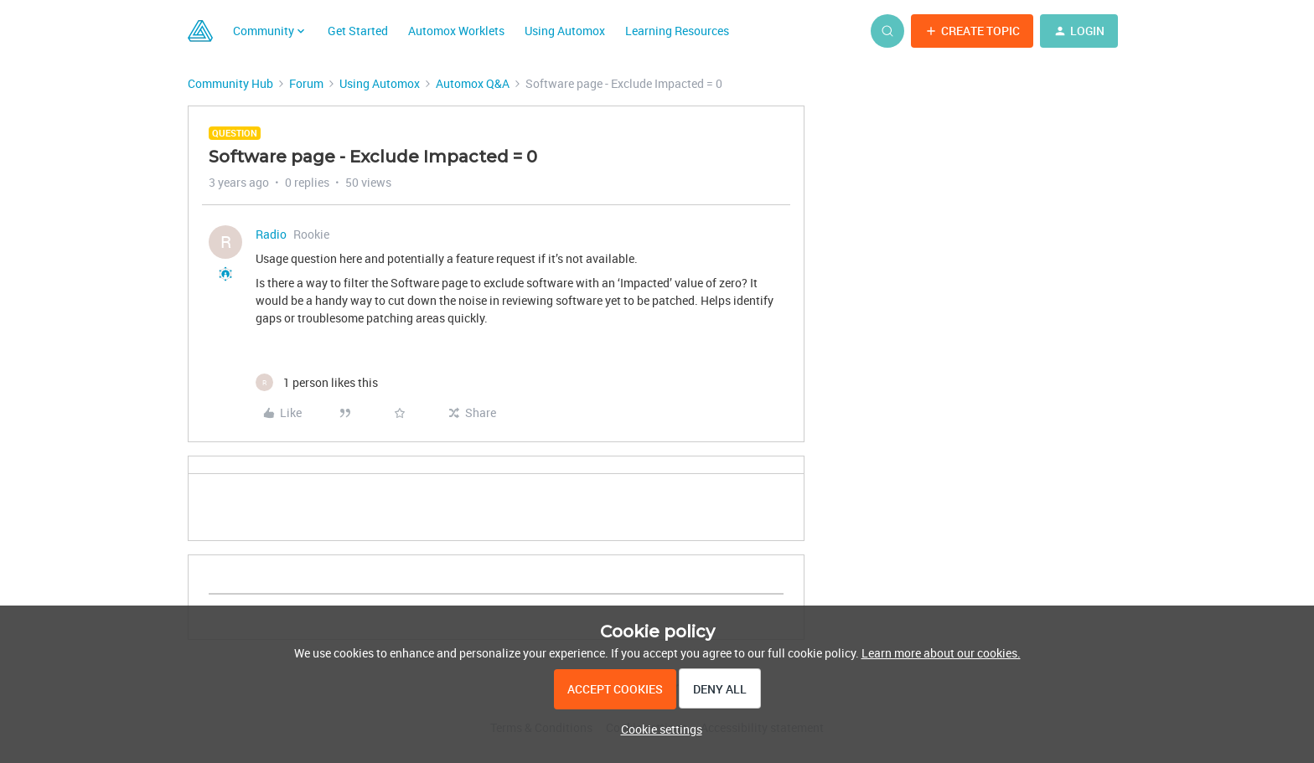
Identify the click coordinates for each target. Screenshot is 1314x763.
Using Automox (565, 31)
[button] (972, 31)
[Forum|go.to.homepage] (200, 31)
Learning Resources (677, 31)
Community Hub (230, 83)
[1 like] (317, 382)
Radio (271, 234)
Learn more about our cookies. (941, 653)
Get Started (358, 31)
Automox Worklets (456, 31)
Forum (306, 83)
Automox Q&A (473, 83)
